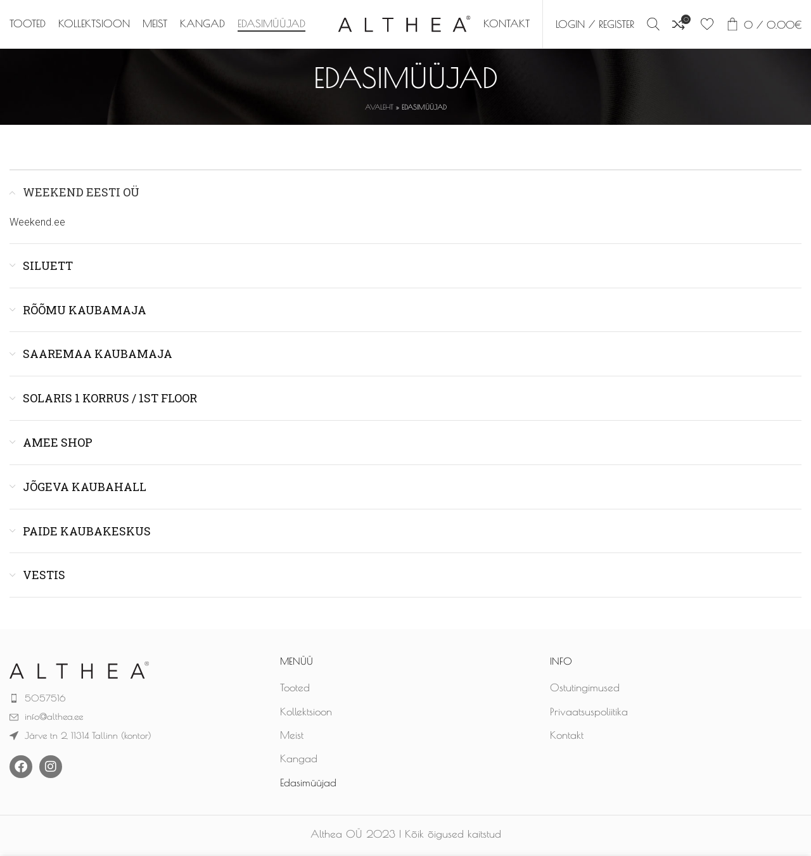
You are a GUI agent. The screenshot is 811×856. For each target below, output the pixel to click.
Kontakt (567, 737)
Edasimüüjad (308, 785)
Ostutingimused (585, 690)
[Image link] (79, 671)
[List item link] (135, 701)
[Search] (653, 25)
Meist (291, 737)
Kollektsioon (306, 714)
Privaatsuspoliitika (589, 714)
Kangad (298, 761)
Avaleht (379, 110)
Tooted (295, 690)
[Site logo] (404, 24)
